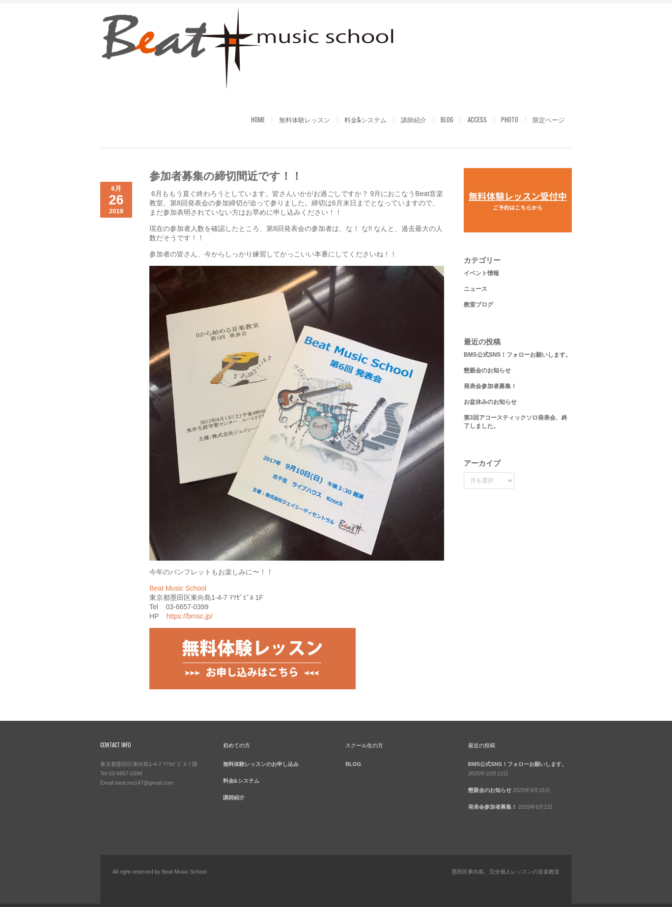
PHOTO (509, 119)
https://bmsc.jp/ (190, 616)
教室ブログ (478, 304)
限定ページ (548, 119)
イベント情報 (481, 273)
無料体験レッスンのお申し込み (261, 764)
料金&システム (365, 119)
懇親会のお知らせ (487, 370)
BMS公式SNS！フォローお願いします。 (517, 354)
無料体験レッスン (304, 119)
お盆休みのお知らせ (490, 401)
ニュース (475, 288)
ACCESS (477, 119)
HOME (258, 119)
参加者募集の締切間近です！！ (225, 175)
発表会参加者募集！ (490, 386)
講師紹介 (413, 119)
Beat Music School (177, 588)
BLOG (447, 119)
